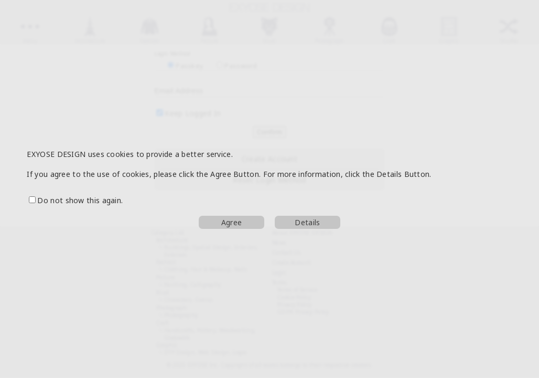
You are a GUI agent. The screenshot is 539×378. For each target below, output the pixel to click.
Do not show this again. (76, 200)
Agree (231, 222)
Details (307, 222)
